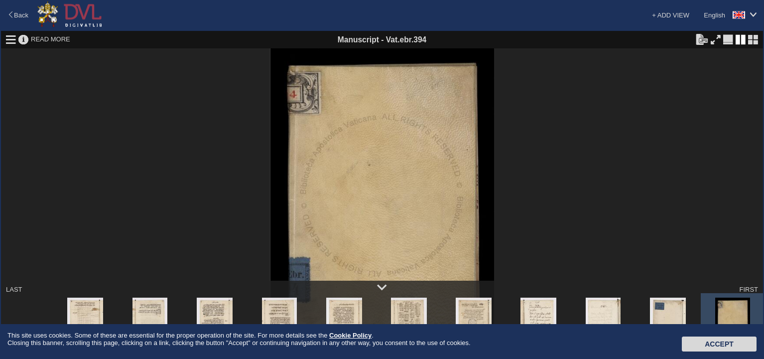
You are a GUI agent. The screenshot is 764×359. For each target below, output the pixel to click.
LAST (14, 289)
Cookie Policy (350, 335)
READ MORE (50, 39)
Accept (719, 344)
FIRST (748, 289)
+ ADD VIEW (670, 15)
